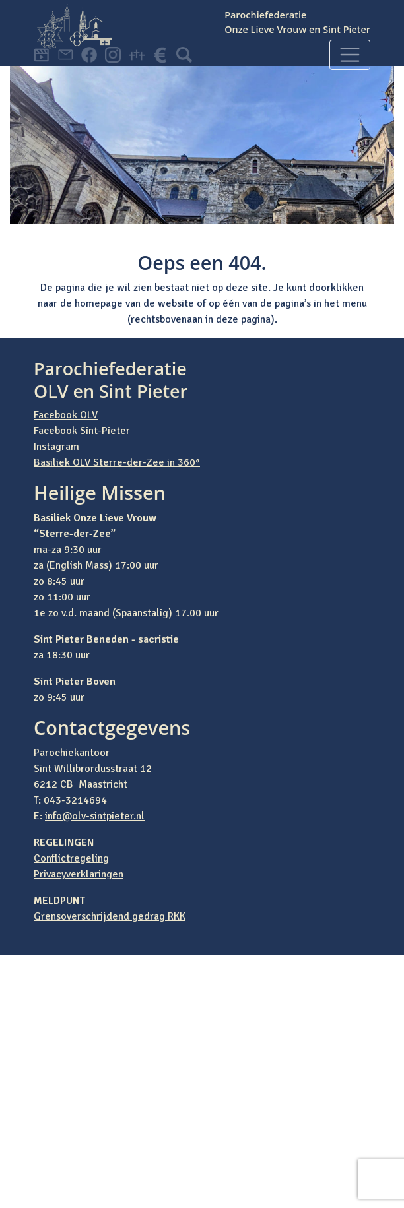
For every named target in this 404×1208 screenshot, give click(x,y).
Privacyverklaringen (78, 874)
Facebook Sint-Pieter (82, 430)
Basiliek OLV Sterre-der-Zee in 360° (117, 462)
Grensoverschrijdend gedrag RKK (109, 916)
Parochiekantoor (72, 752)
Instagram (56, 446)
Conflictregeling (71, 858)
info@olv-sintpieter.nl (95, 816)
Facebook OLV (66, 415)
